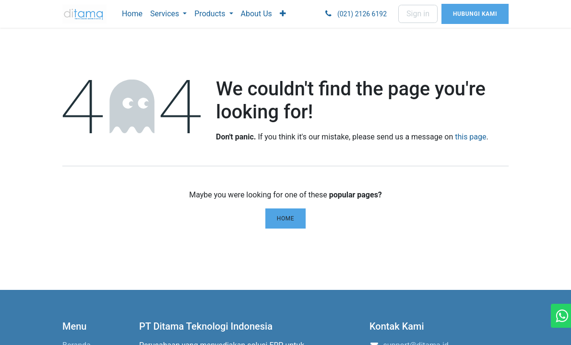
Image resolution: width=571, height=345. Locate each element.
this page (470, 136)
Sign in (417, 13)
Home (286, 218)
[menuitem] (132, 13)
